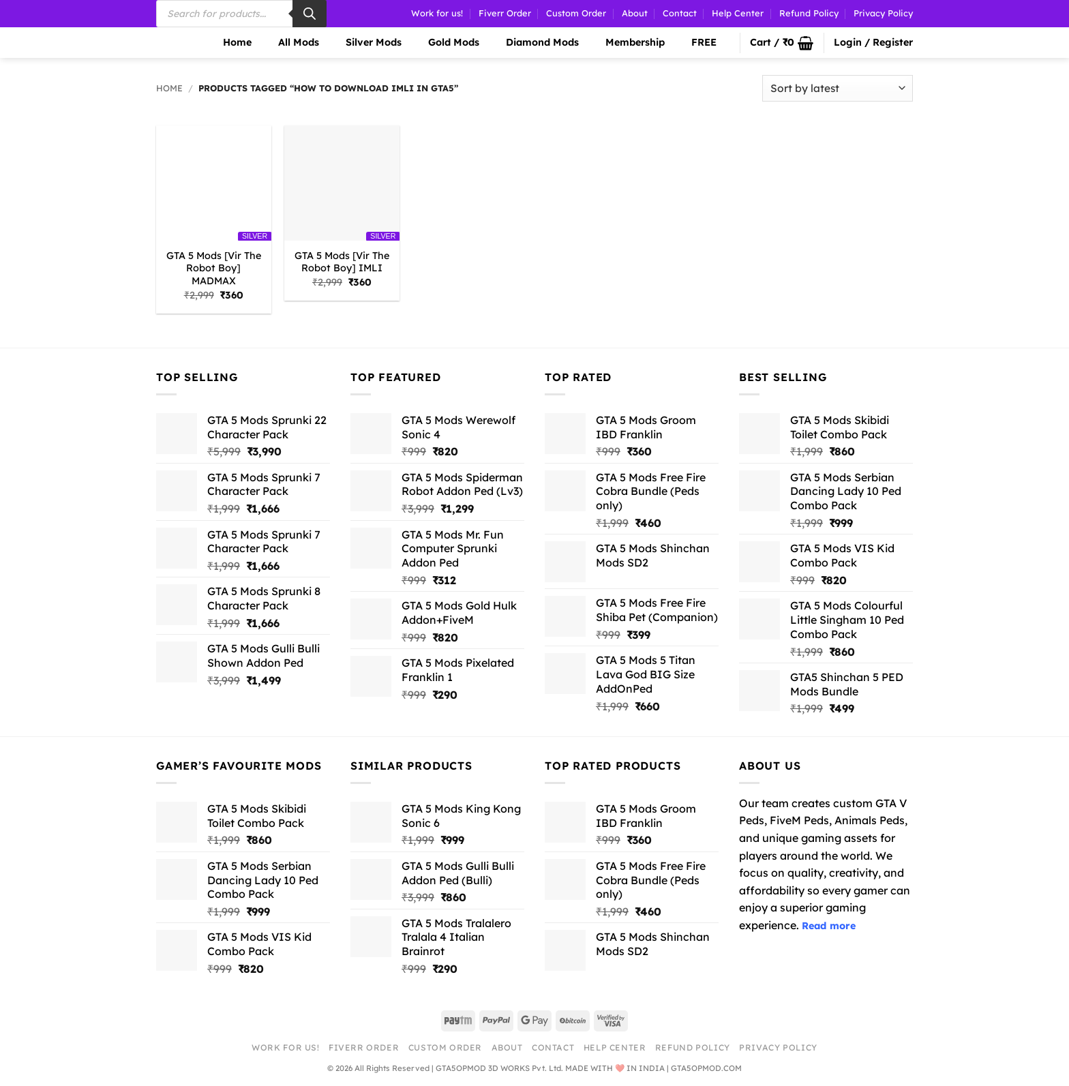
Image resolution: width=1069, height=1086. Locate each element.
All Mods (290, 42)
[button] (781, 43)
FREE (695, 42)
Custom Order (576, 12)
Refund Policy (809, 12)
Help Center (738, 12)
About (635, 12)
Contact (680, 12)
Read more (829, 926)
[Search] (309, 13)
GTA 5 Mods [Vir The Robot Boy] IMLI (342, 262)
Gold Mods (445, 42)
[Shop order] (837, 88)
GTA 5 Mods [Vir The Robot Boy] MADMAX (213, 268)
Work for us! (437, 12)
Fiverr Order (505, 12)
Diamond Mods (534, 42)
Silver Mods (365, 42)
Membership (626, 42)
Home (229, 42)
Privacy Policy (883, 12)
